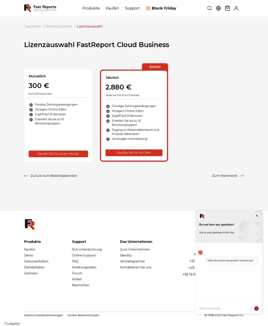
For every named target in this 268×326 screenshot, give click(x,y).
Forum (77, 273)
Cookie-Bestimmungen (83, 315)
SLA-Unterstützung (87, 249)
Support (132, 8)
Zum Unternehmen (135, 249)
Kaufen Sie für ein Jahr (134, 152)
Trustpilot (12, 323)
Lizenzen (31, 273)
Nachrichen (80, 285)
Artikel (77, 279)
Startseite (33, 26)
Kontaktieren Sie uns (135, 267)
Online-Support (84, 255)
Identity (126, 255)
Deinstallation (34, 267)
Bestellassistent (59, 26)
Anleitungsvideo (84, 267)
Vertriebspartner (132, 261)
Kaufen (112, 8)
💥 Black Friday (161, 8)
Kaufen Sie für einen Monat (58, 154)
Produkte (91, 8)
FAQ (75, 261)
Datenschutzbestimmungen (43, 315)
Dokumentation (36, 261)
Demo (28, 255)
